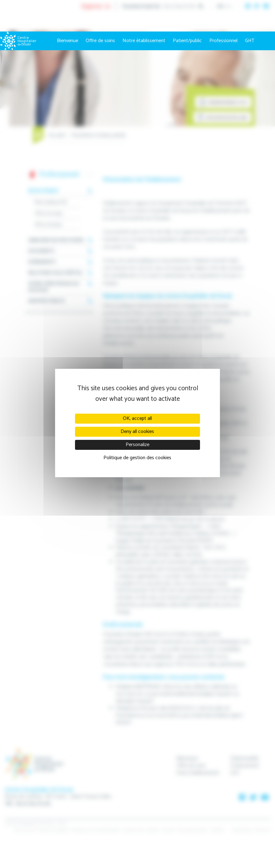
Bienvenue (67, 40)
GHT (249, 40)
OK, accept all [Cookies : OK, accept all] (137, 418)
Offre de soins (100, 40)
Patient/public (187, 40)
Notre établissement (143, 40)
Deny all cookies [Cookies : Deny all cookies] (137, 431)
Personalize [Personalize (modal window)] (137, 444)
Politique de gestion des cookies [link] (137, 458)
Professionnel (223, 40)
